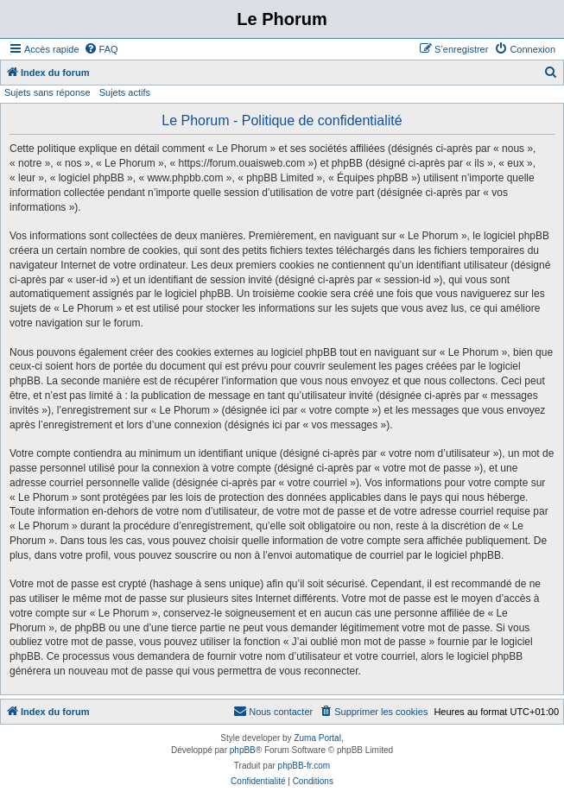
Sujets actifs (124, 92)
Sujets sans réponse (47, 92)
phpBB (243, 750)
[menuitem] (101, 49)
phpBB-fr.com (304, 765)
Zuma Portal (317, 738)
